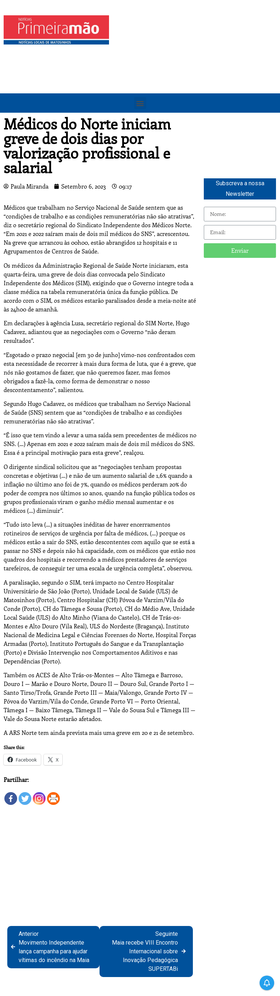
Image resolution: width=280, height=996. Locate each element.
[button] (140, 103)
